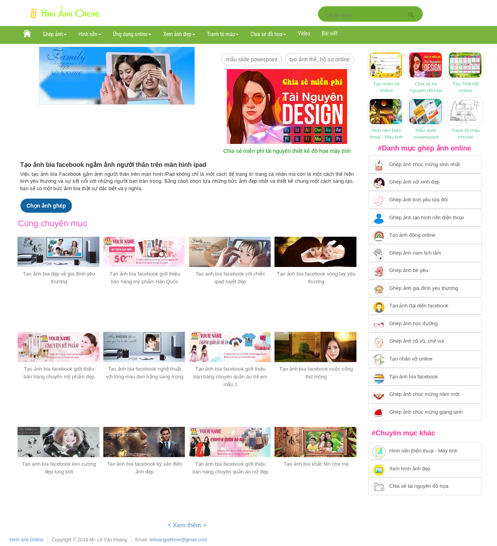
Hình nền (89, 34)
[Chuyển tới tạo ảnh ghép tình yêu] (425, 200)
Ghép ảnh (55, 34)
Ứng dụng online (132, 34)
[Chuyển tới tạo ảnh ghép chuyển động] (425, 235)
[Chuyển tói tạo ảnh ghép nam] (425, 253)
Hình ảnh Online (26, 540)
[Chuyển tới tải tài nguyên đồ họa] (425, 487)
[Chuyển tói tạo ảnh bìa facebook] (425, 377)
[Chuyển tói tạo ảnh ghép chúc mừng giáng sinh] (425, 412)
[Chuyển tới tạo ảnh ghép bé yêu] (425, 271)
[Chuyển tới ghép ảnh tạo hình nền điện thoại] (425, 218)
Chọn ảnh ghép (46, 206)
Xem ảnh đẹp (179, 34)
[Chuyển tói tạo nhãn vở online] (425, 359)
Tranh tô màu (223, 34)
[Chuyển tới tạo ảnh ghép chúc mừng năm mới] (425, 395)
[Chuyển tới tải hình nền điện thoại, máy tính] (425, 451)
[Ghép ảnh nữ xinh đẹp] (425, 182)
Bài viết (330, 33)
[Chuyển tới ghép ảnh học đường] (425, 324)
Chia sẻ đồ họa (268, 34)
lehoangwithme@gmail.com (178, 540)
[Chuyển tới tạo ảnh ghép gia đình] (425, 288)
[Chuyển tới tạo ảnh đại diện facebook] (425, 306)
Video (304, 33)
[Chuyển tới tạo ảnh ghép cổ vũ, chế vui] (425, 341)
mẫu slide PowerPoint (252, 59)
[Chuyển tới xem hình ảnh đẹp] (425, 469)
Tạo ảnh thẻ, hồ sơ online (319, 59)
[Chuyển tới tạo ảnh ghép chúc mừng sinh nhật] (425, 164)
